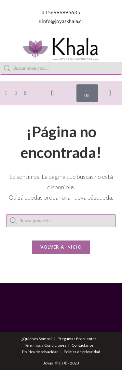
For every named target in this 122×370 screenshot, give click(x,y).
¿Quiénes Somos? (36, 338)
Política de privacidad (40, 351)
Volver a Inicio (61, 247)
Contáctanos (83, 345)
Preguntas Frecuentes (77, 338)
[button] (52, 93)
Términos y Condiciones (45, 345)
